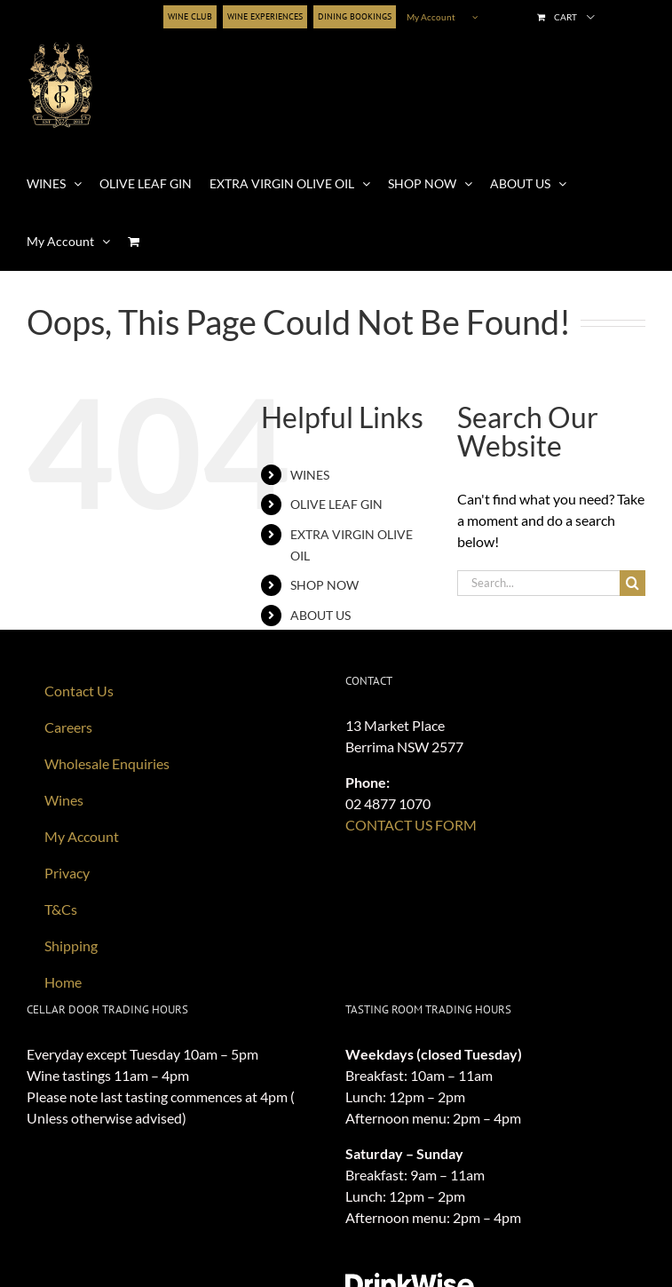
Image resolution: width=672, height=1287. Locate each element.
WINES (309, 474)
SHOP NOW (324, 584)
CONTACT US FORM (411, 824)
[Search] (632, 583)
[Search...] (538, 583)
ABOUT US (320, 615)
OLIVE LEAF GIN (336, 504)
